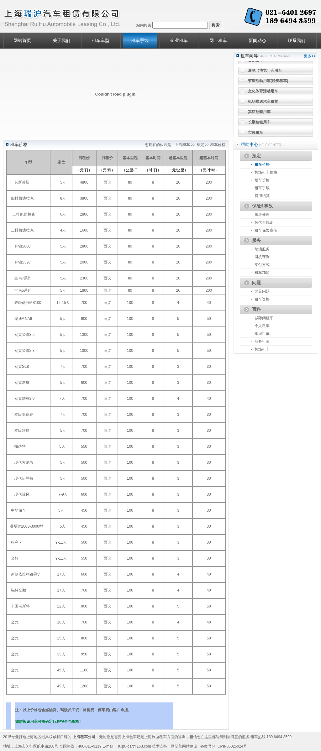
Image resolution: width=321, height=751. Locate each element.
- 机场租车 (260, 349)
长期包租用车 (259, 124)
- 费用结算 (260, 196)
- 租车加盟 (260, 272)
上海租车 (182, 145)
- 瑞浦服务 (260, 249)
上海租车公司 (84, 737)
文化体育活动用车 (263, 93)
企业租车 (179, 40)
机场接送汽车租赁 (263, 103)
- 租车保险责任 (264, 230)
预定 (200, 145)
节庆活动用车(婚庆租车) (268, 83)
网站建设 (189, 746)
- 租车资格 (260, 299)
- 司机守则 (260, 257)
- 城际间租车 (262, 318)
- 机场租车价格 (264, 172)
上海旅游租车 (155, 737)
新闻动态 (257, 40)
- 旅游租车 (260, 333)
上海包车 (129, 737)
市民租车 (255, 134)
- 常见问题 (260, 291)
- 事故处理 (260, 214)
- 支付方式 (260, 265)
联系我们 (296, 40)
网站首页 (22, 40)
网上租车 (218, 40)
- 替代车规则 (262, 222)
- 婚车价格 (260, 180)
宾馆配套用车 (259, 114)
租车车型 (100, 40)
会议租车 (255, 62)
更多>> (310, 56)
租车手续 (140, 40)
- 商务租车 (260, 341)
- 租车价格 (260, 164)
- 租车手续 (260, 188)
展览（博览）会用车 (265, 72)
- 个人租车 (260, 326)
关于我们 (61, 40)
